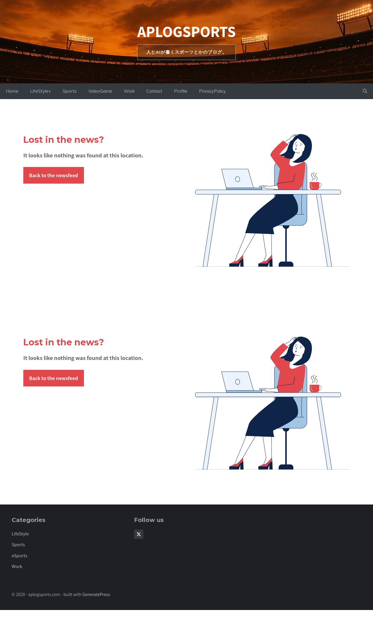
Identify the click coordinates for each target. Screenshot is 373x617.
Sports (70, 91)
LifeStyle (20, 533)
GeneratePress (96, 594)
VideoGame (100, 91)
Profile (180, 91)
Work (129, 91)
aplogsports (186, 31)
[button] (365, 91)
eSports (19, 555)
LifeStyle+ (40, 91)
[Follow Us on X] (138, 534)
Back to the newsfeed (53, 175)
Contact (154, 91)
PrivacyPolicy (212, 91)
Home (12, 91)
